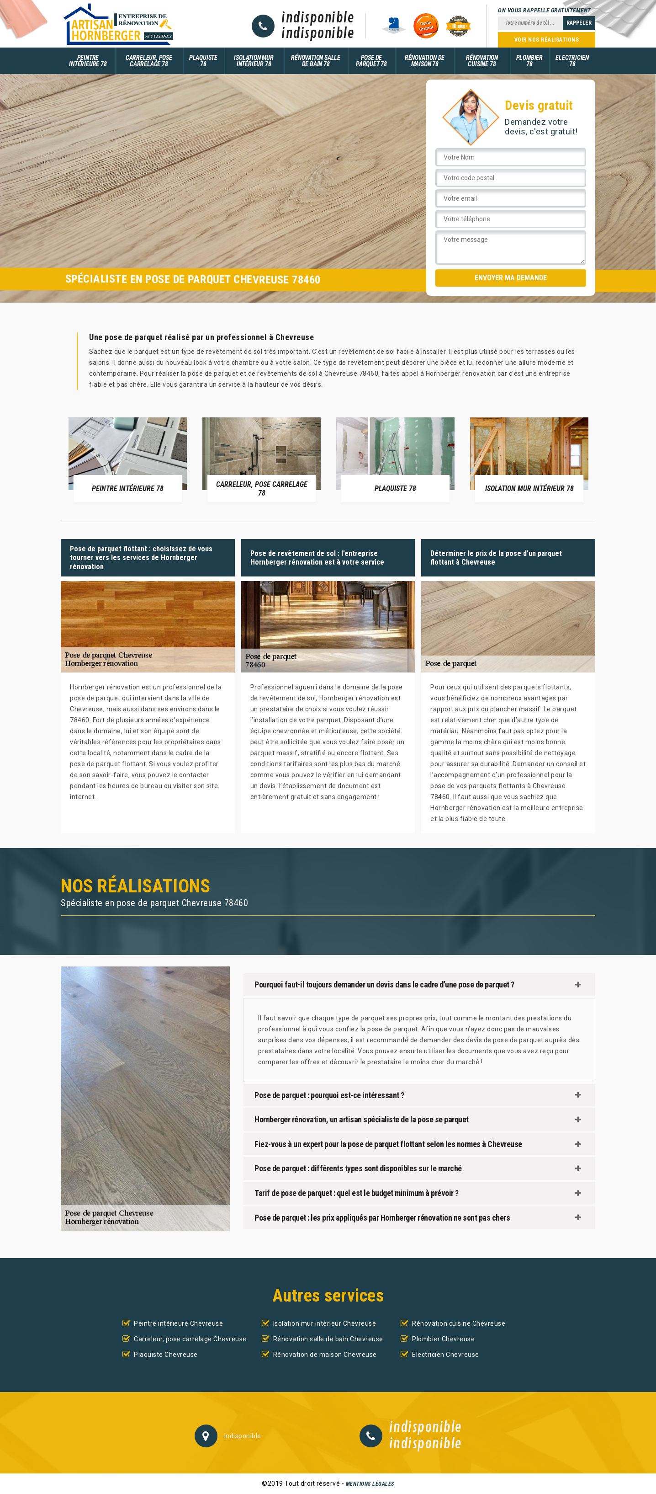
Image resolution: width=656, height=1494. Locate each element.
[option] (128, 459)
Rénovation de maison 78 (424, 61)
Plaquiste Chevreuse (166, 1354)
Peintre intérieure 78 (87, 61)
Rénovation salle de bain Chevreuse (328, 1339)
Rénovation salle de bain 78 (315, 61)
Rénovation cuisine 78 (482, 61)
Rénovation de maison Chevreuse (325, 1354)
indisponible (317, 18)
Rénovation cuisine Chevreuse (458, 1323)
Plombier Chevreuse (443, 1339)
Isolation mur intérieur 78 (253, 61)
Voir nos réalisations (546, 40)
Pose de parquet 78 (371, 61)
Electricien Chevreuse (445, 1354)
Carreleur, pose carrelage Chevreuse (190, 1339)
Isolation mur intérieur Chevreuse (324, 1323)
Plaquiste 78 (203, 61)
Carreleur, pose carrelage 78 (149, 61)
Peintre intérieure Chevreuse (178, 1323)
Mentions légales (370, 1484)
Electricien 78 (572, 61)
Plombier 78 (529, 61)
